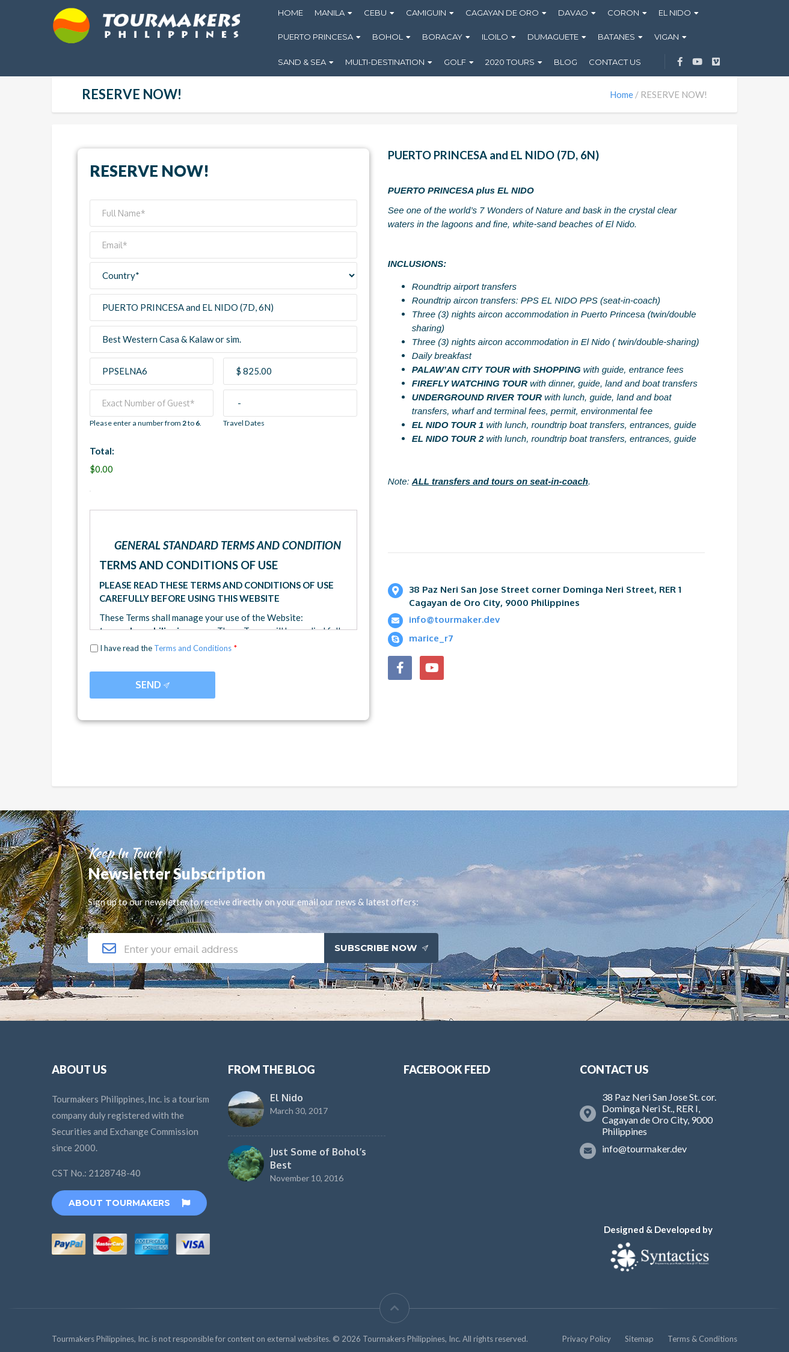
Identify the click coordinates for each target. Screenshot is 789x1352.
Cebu (375, 12)
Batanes (616, 36)
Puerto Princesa (315, 36)
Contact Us (615, 62)
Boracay (442, 36)
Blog (565, 62)
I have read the (168, 649)
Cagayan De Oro (502, 12)
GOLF (455, 62)
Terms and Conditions (193, 648)
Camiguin (426, 12)
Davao (573, 12)
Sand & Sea (302, 62)
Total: (102, 450)
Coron (623, 12)
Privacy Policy (586, 1339)
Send (152, 685)
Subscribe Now (381, 947)
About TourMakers (129, 1203)
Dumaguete (553, 36)
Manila (330, 12)
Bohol (387, 36)
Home (290, 12)
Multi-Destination (385, 62)
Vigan (666, 36)
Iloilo (495, 36)
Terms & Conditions (702, 1339)
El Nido (675, 12)
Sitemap (639, 1339)
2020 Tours (510, 62)
